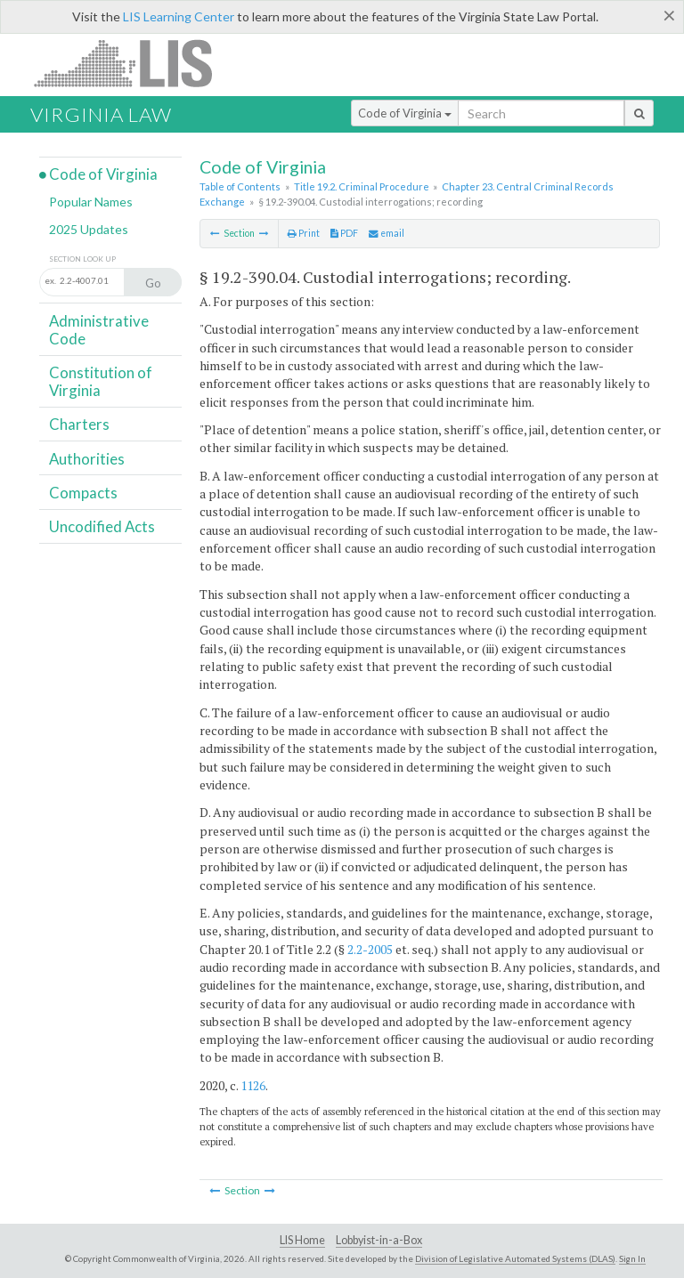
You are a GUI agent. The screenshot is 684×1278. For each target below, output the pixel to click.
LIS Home (302, 1240)
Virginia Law (101, 114)
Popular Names (91, 201)
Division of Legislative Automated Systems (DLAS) (515, 1258)
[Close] (669, 15)
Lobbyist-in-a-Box (379, 1240)
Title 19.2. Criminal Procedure (361, 186)
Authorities (87, 458)
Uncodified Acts (102, 526)
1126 (252, 1085)
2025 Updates (88, 229)
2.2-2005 (370, 949)
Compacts (83, 492)
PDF (344, 233)
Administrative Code (99, 329)
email (386, 233)
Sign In (632, 1258)
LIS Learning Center (178, 16)
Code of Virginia (405, 113)
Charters (79, 424)
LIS (133, 62)
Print (304, 233)
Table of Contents (240, 186)
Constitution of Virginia (100, 381)
